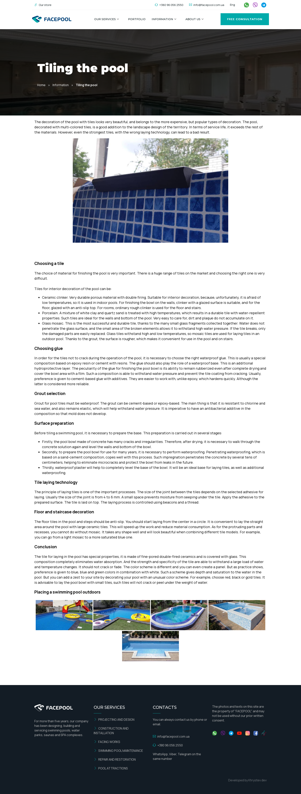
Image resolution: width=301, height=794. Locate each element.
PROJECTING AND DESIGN (114, 719)
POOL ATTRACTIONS (111, 768)
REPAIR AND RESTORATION (115, 759)
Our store (42, 5)
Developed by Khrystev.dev (247, 780)
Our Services (105, 19)
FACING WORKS (107, 742)
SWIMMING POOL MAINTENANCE (118, 751)
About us (192, 19)
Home (41, 85)
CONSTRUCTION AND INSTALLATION (111, 730)
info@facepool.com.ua (206, 5)
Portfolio (137, 19)
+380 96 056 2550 (169, 5)
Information (162, 19)
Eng (232, 5)
